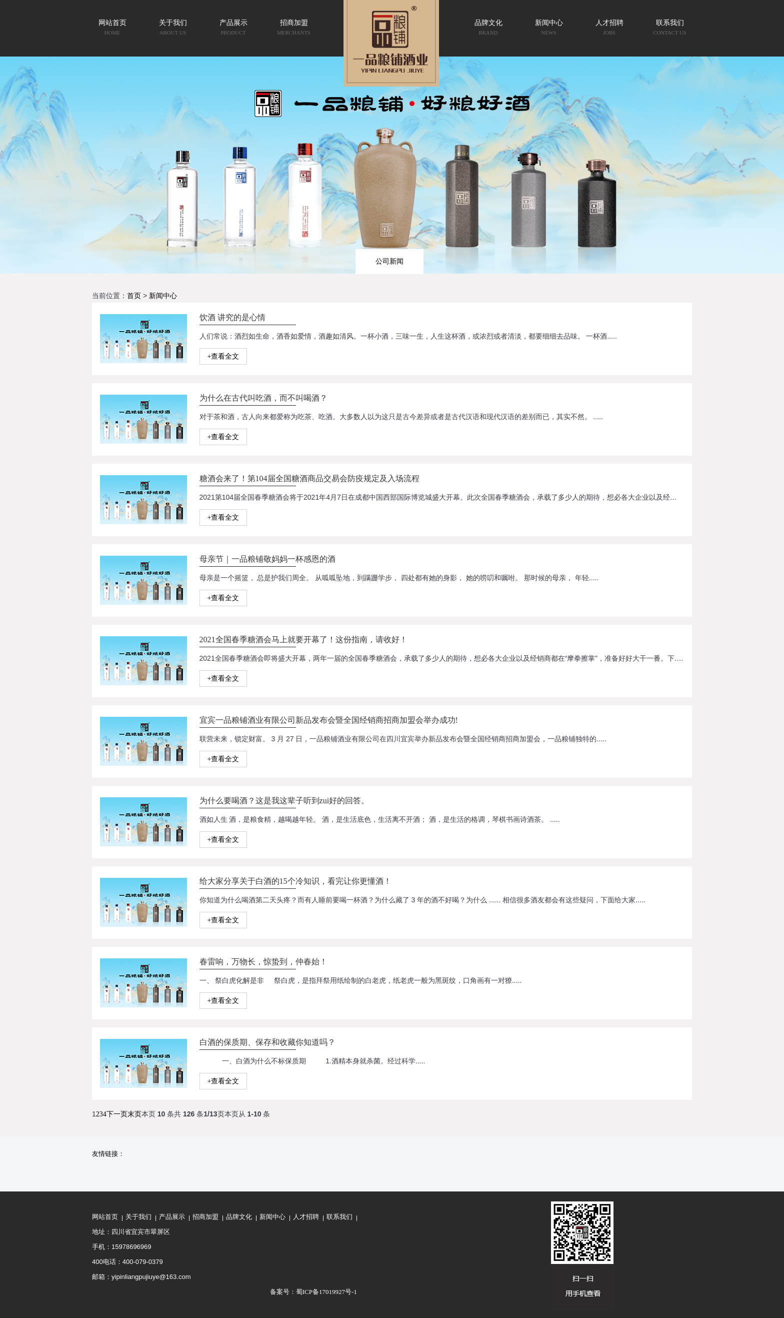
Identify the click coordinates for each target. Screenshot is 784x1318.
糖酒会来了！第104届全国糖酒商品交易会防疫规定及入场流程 (310, 478)
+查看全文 (224, 356)
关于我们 (139, 1216)
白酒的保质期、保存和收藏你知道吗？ (268, 1042)
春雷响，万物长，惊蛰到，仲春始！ (264, 961)
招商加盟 (205, 1216)
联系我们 (339, 1216)
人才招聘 (306, 1216)
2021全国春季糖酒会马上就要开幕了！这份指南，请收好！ (304, 639)
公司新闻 (390, 261)
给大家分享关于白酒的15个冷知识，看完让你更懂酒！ (296, 881)
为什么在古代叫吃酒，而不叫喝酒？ (264, 398)
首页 (134, 296)
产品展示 (172, 1216)
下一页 (117, 1114)
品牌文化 (239, 1216)
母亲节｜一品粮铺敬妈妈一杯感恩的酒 (268, 559)
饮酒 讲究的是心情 (233, 317)
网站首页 (105, 1216)
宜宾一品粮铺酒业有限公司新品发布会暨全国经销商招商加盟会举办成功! (329, 720)
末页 (135, 1114)
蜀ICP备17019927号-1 (326, 1291)
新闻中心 (163, 296)
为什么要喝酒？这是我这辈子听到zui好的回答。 (285, 800)
